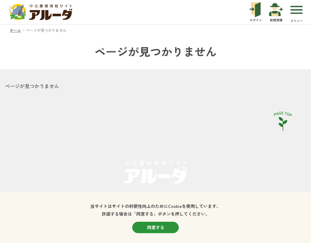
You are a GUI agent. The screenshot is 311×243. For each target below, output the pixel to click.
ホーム (15, 30)
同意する (155, 227)
